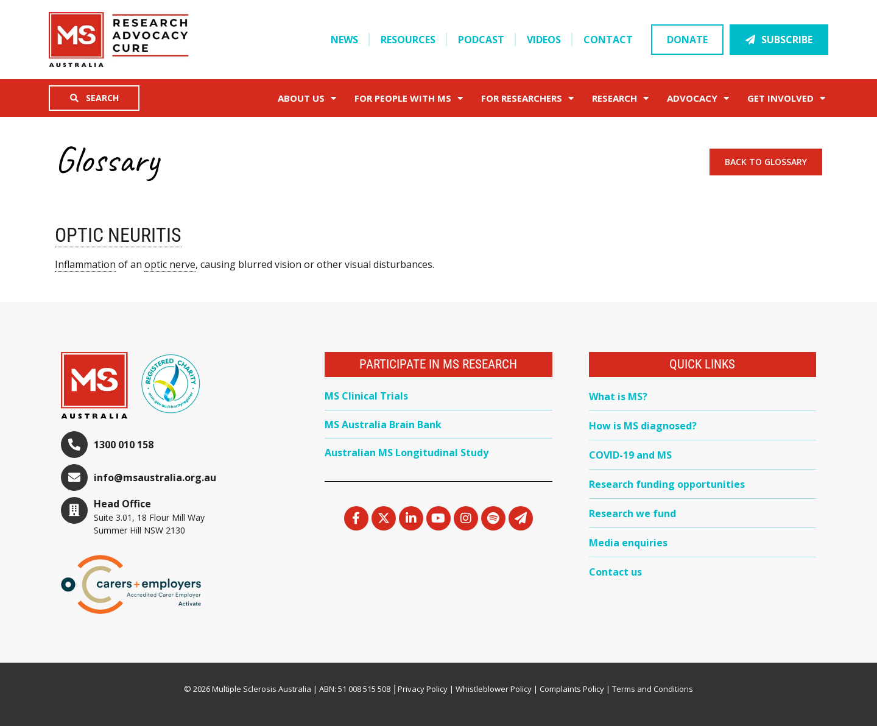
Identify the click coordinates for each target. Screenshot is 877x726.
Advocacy (698, 98)
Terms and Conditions (652, 688)
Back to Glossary (766, 161)
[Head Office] (74, 510)
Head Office (122, 503)
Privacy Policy (423, 688)
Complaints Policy (572, 688)
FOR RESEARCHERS (527, 98)
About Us (307, 98)
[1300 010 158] (74, 444)
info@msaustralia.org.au (155, 477)
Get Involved (786, 98)
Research (620, 98)
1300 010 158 (123, 444)
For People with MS (408, 98)
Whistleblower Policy (494, 688)
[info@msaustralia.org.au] (74, 477)
